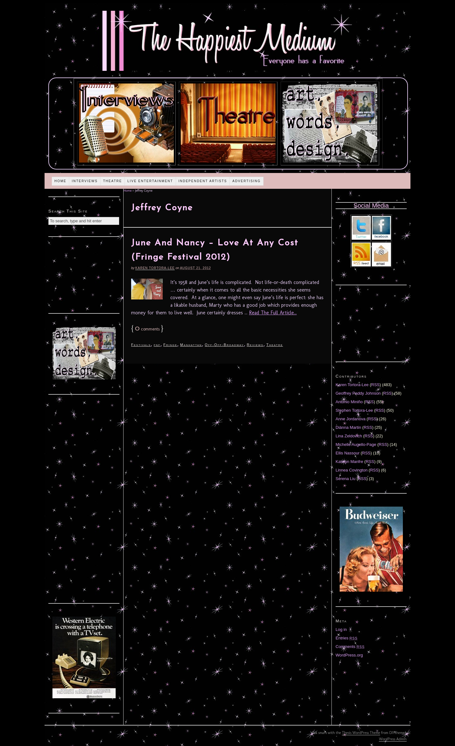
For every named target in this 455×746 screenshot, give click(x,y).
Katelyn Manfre (349, 461)
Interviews (85, 181)
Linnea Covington (351, 470)
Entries (347, 638)
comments (147, 329)
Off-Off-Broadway (224, 345)
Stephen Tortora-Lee (354, 410)
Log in (341, 629)
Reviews (255, 345)
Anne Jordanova (351, 418)
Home (60, 181)
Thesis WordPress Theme (361, 733)
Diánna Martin (348, 427)
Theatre (112, 181)
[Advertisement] (84, 274)
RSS (375, 384)
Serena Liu (345, 478)
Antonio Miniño (349, 401)
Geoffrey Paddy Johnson (358, 393)
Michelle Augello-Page (356, 444)
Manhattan (191, 345)
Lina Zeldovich (349, 436)
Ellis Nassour (348, 453)
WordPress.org (349, 655)
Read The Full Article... (273, 313)
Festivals (141, 345)
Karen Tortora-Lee (155, 268)
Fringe (170, 345)
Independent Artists (203, 181)
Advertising (246, 181)
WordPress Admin (393, 739)
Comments (350, 646)
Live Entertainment (150, 181)
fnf (157, 345)
